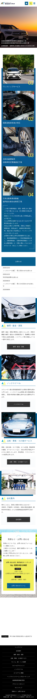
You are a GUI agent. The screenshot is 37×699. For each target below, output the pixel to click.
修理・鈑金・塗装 (18, 346)
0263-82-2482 (18, 565)
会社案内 (18, 519)
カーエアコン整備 (18, 673)
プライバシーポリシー (18, 684)
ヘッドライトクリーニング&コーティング (18, 676)
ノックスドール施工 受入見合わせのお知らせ (17, 270)
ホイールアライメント (18, 665)
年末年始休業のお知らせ (10, 277)
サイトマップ (18, 687)
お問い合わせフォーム (18, 585)
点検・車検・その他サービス (18, 462)
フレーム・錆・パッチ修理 (18, 662)
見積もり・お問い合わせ (18, 691)
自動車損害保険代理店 (18, 680)
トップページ (18, 647)
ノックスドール (18, 404)
